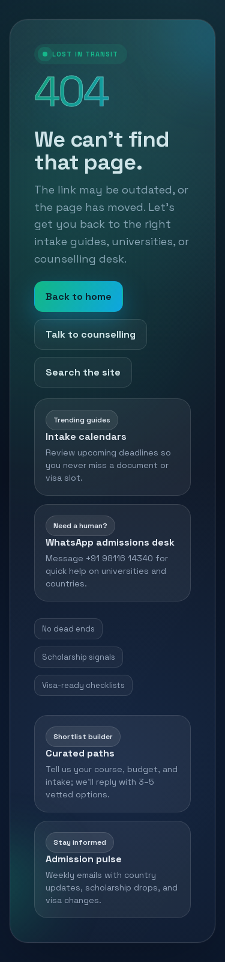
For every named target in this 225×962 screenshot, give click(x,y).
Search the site (83, 372)
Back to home (79, 296)
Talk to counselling (91, 334)
